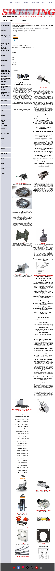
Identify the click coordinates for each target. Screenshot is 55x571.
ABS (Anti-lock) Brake (5, 25)
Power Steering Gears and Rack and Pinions (5, 79)
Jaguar (2, 143)
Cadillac (2, 123)
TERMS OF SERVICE (35, 2)
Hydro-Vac (43, 243)
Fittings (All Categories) (5, 50)
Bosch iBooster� (22, 492)
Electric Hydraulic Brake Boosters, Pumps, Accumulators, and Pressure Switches (5, 44)
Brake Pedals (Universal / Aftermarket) (5, 36)
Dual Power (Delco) (22, 242)
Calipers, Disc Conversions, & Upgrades (22, 527)
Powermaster (43, 560)
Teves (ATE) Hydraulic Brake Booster (22, 274)
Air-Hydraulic (22, 81)
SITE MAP (43, 2)
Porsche (2, 163)
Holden (2, 138)
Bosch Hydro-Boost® (5, 60)
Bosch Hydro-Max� (43, 87)
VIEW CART (51, 2)
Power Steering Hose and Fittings (22, 556)
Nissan (2, 158)
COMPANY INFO (18, 2)
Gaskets (43, 543)
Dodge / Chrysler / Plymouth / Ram (4, 128)
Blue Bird (3, 115)
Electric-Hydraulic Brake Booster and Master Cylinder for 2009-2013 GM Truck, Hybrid (22, 410)
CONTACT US (26, 2)
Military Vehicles (4, 156)
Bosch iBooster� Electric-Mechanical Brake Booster (5, 71)
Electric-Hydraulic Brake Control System (5, 48)
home (11, 2)
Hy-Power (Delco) (43, 181)
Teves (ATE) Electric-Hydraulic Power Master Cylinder (43, 275)
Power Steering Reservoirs (22, 513)
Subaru (2, 168)
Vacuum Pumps (4, 103)
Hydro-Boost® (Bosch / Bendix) (22, 183)
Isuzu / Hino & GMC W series (5, 141)
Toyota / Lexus (3, 173)
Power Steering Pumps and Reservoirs (43, 510)
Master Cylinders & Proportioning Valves (43, 490)
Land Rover (3, 151)
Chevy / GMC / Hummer (5, 125)
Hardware (22, 543)
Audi (2, 110)
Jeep (2, 146)
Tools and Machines (4, 98)
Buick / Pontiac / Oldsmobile (4, 121)
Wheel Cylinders (4, 105)
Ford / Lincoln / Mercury (5, 133)
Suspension (3, 89)
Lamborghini (3, 148)
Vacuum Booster (4, 100)
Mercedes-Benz (4, 153)
